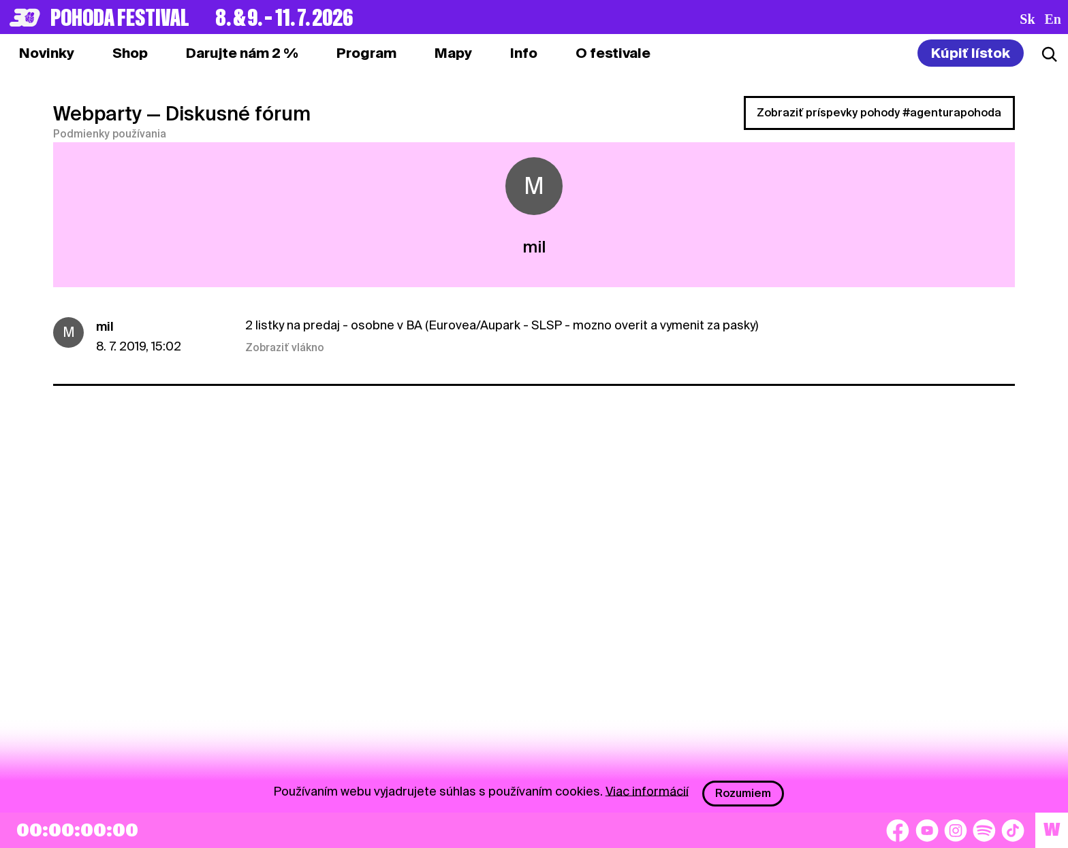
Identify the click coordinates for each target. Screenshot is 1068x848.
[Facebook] (897, 830)
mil (105, 326)
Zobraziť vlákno (284, 348)
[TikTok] (1012, 830)
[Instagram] (955, 830)
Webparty (97, 113)
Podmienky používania (109, 134)
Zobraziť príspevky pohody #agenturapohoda (879, 112)
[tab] (130, 53)
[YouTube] (927, 830)
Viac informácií (647, 790)
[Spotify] (984, 830)
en (1053, 19)
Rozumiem (743, 793)
